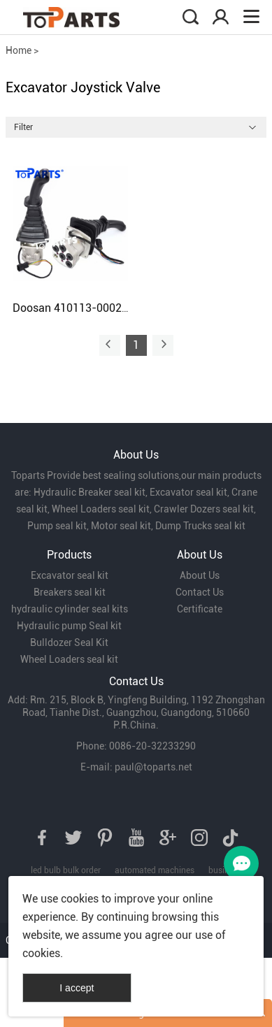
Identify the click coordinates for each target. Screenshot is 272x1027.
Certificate (199, 609)
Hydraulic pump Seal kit (69, 625)
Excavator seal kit (69, 575)
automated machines (154, 870)
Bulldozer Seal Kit (69, 642)
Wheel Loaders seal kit (69, 659)
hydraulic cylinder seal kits (69, 609)
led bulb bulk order (66, 870)
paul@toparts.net (153, 767)
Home (18, 50)
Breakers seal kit (70, 592)
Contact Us (200, 592)
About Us (200, 575)
